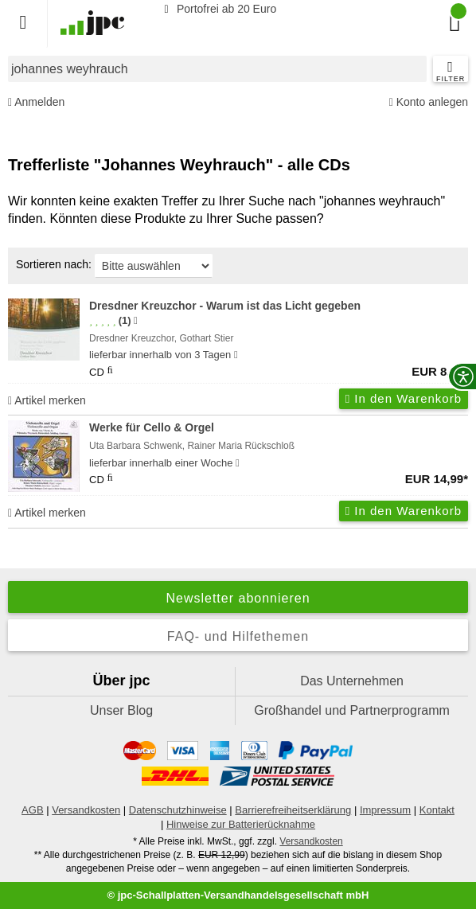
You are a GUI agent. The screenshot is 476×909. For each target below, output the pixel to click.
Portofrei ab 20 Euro (217, 8)
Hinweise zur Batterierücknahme (240, 824)
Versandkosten (86, 810)
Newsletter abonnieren (238, 598)
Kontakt (437, 810)
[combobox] (217, 69)
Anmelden (36, 102)
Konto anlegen (428, 102)
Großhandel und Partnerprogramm (351, 710)
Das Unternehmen (352, 681)
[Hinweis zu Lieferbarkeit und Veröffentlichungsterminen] (236, 355)
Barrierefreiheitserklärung (293, 810)
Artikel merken (47, 400)
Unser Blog (121, 710)
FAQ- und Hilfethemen (238, 636)
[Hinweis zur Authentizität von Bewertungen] (136, 321)
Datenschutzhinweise (178, 810)
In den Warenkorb (403, 398)
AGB (32, 810)
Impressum (385, 810)
